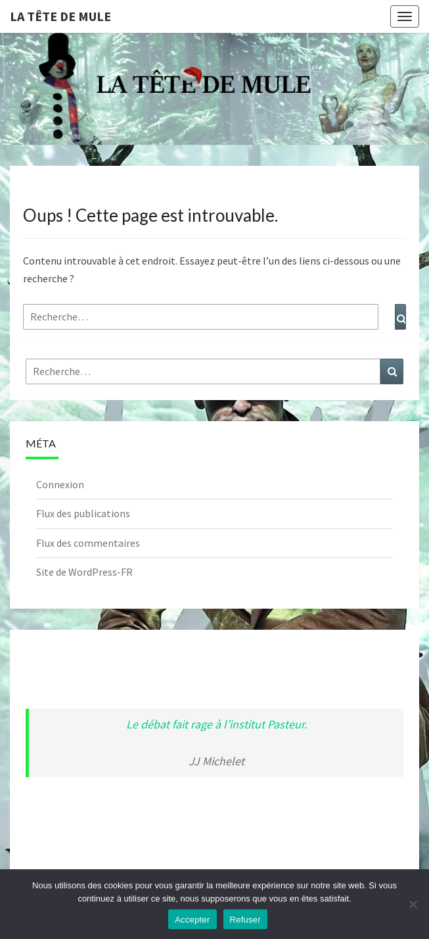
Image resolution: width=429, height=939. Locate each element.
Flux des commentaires (88, 542)
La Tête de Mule (60, 16)
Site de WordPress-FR (84, 571)
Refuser (245, 920)
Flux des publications (83, 513)
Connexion (60, 484)
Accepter (192, 920)
